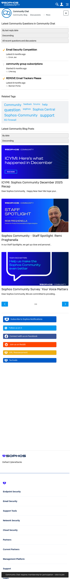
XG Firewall (10, 119)
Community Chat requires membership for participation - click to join (35, 574)
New (65, 13)
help (45, 104)
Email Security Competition (21, 49)
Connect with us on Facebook (21, 336)
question (12, 109)
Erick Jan (13, 57)
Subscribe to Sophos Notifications (23, 319)
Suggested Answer (3, 50)
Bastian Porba (15, 86)
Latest (16, 54)
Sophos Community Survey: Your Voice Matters (34, 289)
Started (16, 68)
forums (36, 104)
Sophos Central (44, 109)
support (47, 115)
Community (12, 105)
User (61, 4)
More (48, 15)
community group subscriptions (24, 63)
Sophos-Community (21, 115)
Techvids (11, 360)
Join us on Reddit (15, 344)
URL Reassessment (16, 352)
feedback (27, 104)
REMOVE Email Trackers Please (23, 78)
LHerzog (12, 71)
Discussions (35, 15)
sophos (27, 109)
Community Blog (20, 15)
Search (57, 4)
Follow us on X (13, 328)
